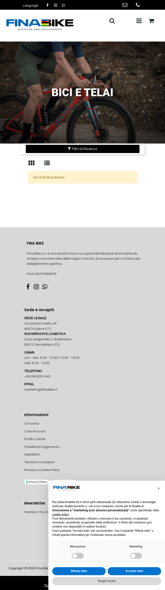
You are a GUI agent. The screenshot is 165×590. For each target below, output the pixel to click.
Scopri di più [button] (107, 581)
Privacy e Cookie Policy (42, 470)
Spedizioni (32, 454)
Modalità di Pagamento (42, 447)
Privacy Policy (38, 481)
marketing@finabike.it (40, 389)
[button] (30, 5)
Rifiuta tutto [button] (79, 571)
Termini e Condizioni (39, 462)
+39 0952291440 (37, 376)
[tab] (32, 163)
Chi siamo (31, 423)
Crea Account (35, 431)
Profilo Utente (34, 439)
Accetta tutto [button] (134, 571)
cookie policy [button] (60, 514)
